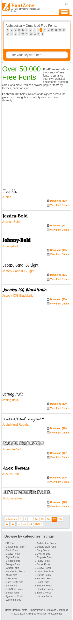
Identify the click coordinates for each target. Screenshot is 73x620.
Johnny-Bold (10, 246)
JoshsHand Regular (16, 424)
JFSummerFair (12, 498)
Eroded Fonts (13, 561)
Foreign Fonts (13, 564)
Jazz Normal (10, 474)
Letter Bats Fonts (46, 571)
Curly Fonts (43, 550)
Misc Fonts (11, 575)
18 (60, 519)
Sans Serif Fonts (14, 582)
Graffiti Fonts (12, 568)
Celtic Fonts (12, 550)
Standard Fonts (45, 589)
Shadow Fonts (44, 585)
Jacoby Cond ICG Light (18, 271)
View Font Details (59, 205)
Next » (38, 523)
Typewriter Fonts (14, 596)
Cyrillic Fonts (43, 553)
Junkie (6, 197)
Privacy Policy (36, 610)
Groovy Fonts (44, 568)
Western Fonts (13, 599)
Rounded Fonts (45, 578)
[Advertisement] (36, 145)
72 (30, 523)
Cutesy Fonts (13, 553)
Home (8, 610)
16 (48, 519)
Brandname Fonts (15, 546)
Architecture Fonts (46, 543)
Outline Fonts (44, 575)
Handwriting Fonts (15, 571)
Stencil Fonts (12, 592)
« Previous (11, 519)
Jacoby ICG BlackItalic (17, 295)
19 (7, 523)
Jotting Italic (10, 400)
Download (59, 200)
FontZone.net (55, 613)
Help (65, 4)
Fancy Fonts (43, 561)
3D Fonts (11, 543)
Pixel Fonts (12, 578)
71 (24, 523)
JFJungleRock (12, 449)
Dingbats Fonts (45, 557)
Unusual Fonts (44, 596)
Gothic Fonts (43, 564)
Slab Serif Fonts (14, 589)
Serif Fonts (11, 585)
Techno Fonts (44, 592)
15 (42, 519)
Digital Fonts (12, 557)
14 (36, 519)
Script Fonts (43, 582)
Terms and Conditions (56, 610)
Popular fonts (20, 610)
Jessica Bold (11, 221)
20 (13, 523)
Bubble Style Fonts (46, 546)
